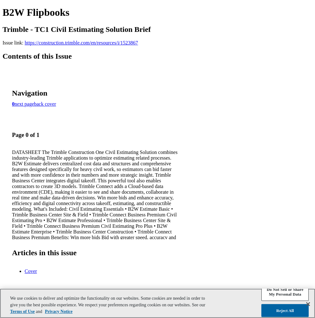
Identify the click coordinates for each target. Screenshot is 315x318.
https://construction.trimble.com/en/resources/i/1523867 (81, 42)
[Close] (308, 304)
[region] (157, 303)
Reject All (285, 310)
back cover (45, 104)
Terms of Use (22, 311)
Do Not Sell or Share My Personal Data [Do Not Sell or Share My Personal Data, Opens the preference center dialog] (285, 292)
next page (24, 104)
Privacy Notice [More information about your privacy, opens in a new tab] (58, 311)
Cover (31, 271)
